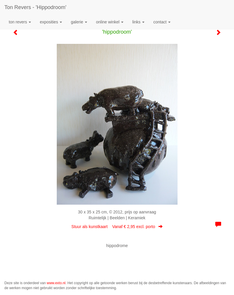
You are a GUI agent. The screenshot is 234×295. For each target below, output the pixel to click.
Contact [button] (162, 22)
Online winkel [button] (109, 22)
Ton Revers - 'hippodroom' (35, 7)
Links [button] (138, 22)
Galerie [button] (79, 22)
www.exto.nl (56, 283)
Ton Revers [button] (20, 22)
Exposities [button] (51, 22)
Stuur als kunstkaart (117, 226)
